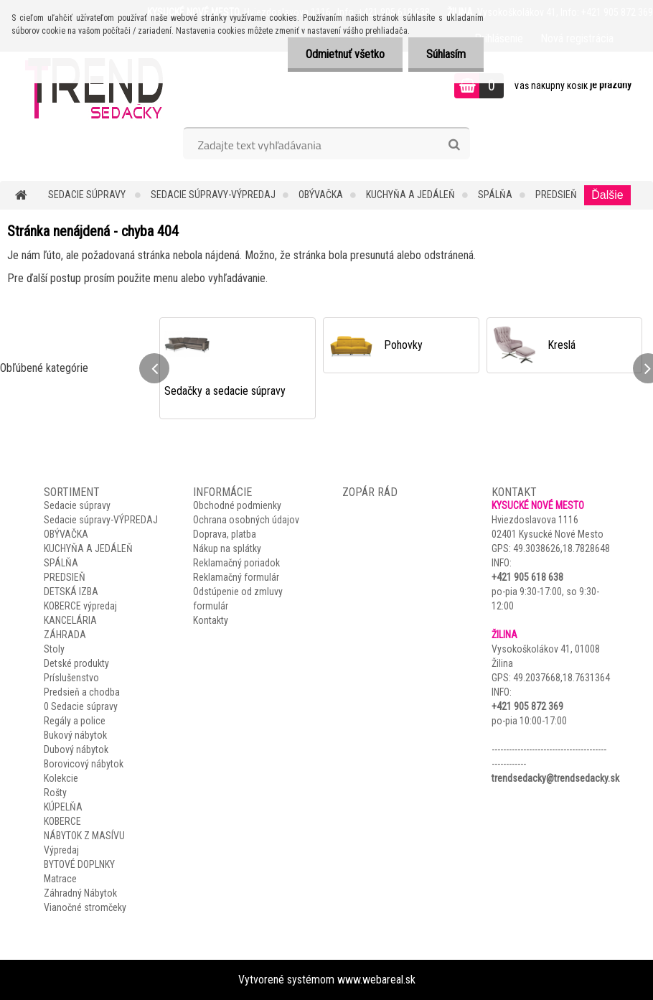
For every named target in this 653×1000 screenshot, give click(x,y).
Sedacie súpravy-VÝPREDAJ (213, 194)
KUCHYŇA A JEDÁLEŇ (410, 194)
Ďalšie (607, 195)
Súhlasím (446, 54)
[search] (453, 145)
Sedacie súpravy (88, 194)
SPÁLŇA (495, 194)
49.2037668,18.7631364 (561, 677)
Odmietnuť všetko (345, 54)
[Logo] (98, 87)
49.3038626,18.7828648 (561, 548)
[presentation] (154, 368)
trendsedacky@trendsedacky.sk (555, 778)
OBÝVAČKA (321, 194)
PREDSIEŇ (556, 194)
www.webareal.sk (376, 979)
